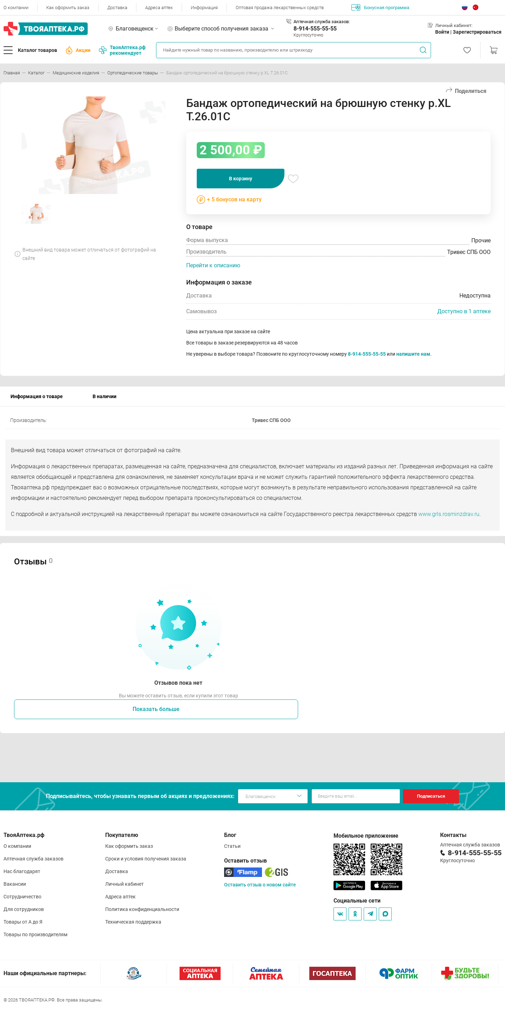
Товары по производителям (35, 934)
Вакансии (15, 884)
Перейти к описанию (213, 265)
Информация (204, 7)
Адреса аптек (159, 7)
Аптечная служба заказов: (322, 21)
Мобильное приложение (366, 835)
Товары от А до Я (23, 922)
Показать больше (156, 709)
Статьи (232, 846)
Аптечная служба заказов (33, 859)
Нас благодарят (22, 871)
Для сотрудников (24, 909)
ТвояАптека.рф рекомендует (122, 50)
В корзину (240, 178)
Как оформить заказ (67, 7)
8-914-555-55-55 (315, 28)
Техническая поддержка (133, 922)
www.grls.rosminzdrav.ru (448, 514)
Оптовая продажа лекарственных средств (280, 7)
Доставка (117, 7)
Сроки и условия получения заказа (145, 859)
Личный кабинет (124, 884)
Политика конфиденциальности (142, 909)
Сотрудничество (22, 896)
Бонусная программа (380, 7)
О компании (16, 7)
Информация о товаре (37, 396)
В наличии (104, 396)
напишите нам (413, 354)
